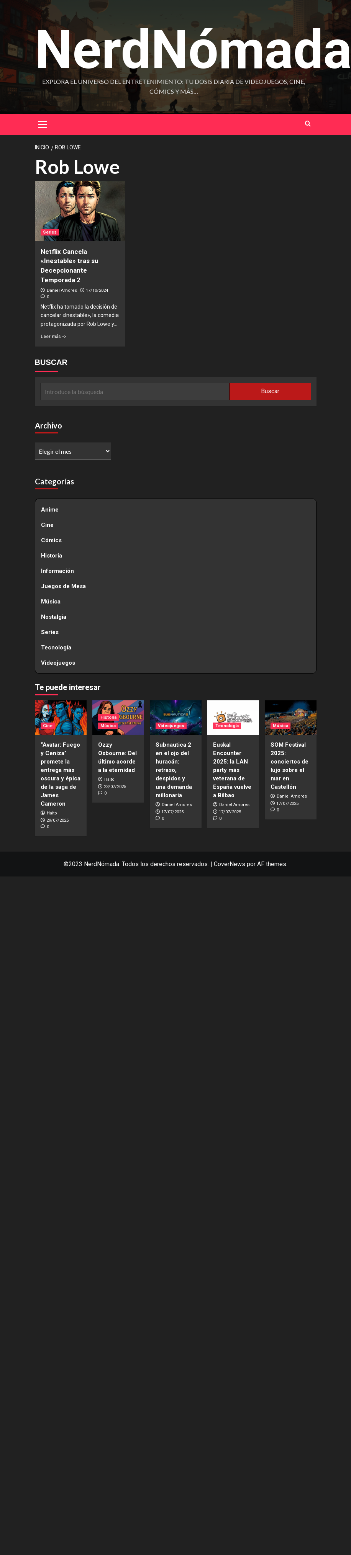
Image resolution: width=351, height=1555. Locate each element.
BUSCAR (51, 362)
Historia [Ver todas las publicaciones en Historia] (108, 718)
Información (57, 571)
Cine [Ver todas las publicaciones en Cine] (47, 726)
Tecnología (56, 647)
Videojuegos (58, 663)
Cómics (51, 540)
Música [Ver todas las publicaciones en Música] (108, 726)
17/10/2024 (97, 291)
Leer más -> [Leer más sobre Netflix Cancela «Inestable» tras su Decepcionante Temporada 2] (54, 337)
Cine (47, 525)
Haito (52, 813)
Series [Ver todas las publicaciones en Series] (50, 232)
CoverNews (229, 864)
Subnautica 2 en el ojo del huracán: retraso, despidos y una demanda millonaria (174, 771)
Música (51, 601)
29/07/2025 (57, 821)
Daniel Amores (62, 291)
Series (50, 632)
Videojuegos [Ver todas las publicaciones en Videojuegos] (171, 726)
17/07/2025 (172, 812)
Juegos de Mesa (63, 586)
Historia (51, 556)
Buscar (270, 392)
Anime (50, 510)
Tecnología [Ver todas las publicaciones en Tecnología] (227, 726)
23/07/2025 (115, 787)
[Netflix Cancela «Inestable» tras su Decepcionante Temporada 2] (80, 212)
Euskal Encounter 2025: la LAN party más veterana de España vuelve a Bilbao (232, 771)
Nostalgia (53, 617)
